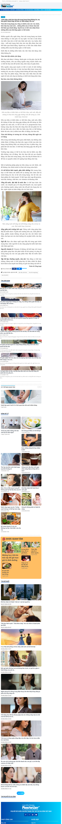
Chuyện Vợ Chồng (20, 9)
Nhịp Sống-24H (6, 9)
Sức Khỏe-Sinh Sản (29, 9)
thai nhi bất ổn (5, 275)
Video (42, 9)
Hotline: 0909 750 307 (24, 1)
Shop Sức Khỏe (48, 9)
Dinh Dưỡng (37, 9)
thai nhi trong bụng (33, 272)
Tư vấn (3, 17)
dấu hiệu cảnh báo (23, 272)
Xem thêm (20, 794)
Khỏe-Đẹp (12, 9)
